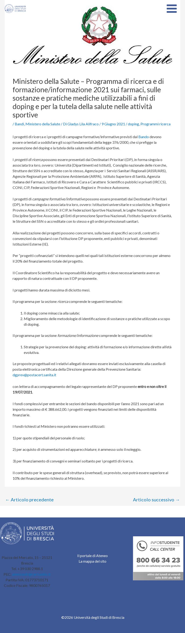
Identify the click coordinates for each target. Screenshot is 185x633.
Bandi (19, 124)
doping (133, 124)
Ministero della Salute (42, 124)
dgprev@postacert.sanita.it (34, 375)
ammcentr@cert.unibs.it (31, 574)
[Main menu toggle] (171, 8)
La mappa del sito (92, 561)
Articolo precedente (29, 499)
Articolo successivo (156, 499)
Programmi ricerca (155, 124)
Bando (143, 136)
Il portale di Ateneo (92, 555)
